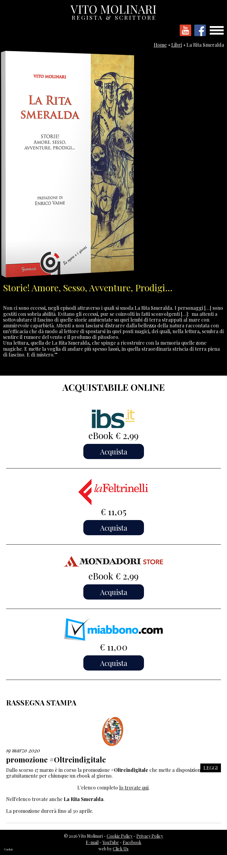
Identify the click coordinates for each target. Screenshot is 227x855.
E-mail (92, 842)
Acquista (113, 451)
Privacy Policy (149, 836)
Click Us (121, 849)
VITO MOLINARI (114, 10)
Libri (176, 45)
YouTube (110, 842)
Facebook (132, 842)
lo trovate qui (134, 787)
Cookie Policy (119, 836)
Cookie (8, 849)
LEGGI (210, 768)
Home (160, 45)
